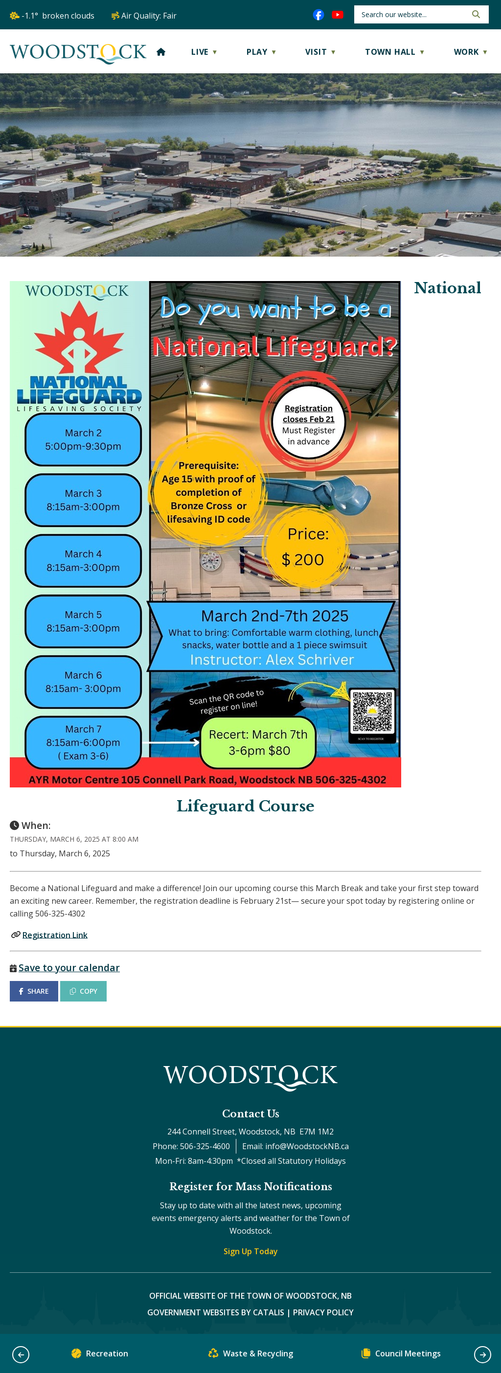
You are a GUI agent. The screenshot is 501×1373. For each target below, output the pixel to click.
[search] (413, 14)
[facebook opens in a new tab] (318, 15)
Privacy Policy (323, 1312)
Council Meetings (401, 1355)
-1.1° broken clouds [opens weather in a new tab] (58, 15)
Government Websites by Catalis (215, 1312)
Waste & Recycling (250, 1355)
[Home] (161, 51)
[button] (475, 14)
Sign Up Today (251, 1251)
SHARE (34, 991)
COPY (83, 991)
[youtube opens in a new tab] (337, 15)
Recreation (99, 1355)
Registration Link (55, 934)
